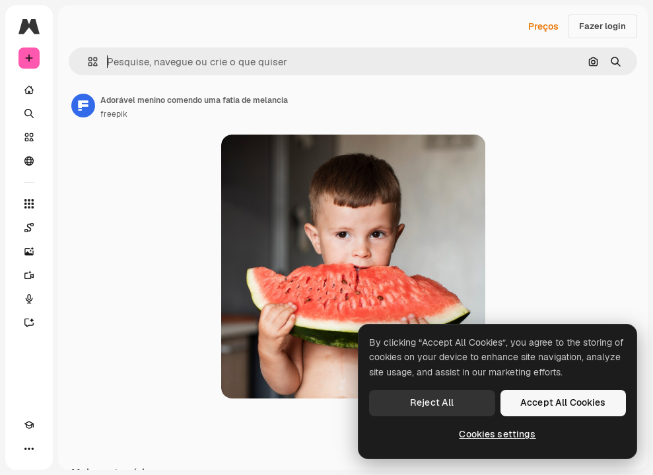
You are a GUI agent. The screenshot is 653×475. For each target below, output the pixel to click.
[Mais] (29, 448)
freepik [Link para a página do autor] (113, 114)
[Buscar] (29, 113)
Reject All (432, 402)
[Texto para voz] (29, 298)
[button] (87, 62)
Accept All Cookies (563, 402)
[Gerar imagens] (29, 251)
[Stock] (29, 137)
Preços (543, 26)
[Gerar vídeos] (29, 275)
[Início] (29, 89)
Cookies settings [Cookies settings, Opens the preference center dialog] (497, 434)
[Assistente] (29, 322)
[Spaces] (29, 227)
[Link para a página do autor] (83, 105)
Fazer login (602, 26)
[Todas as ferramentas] (29, 203)
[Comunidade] (29, 161)
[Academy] (29, 424)
